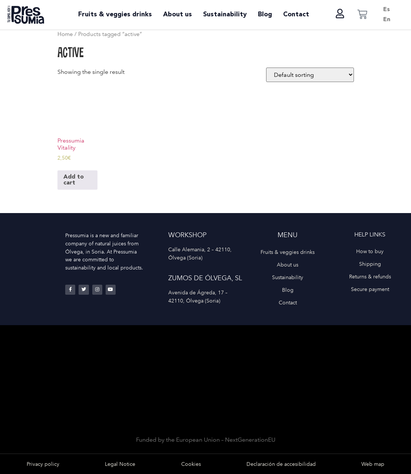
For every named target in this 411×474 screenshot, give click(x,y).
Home (65, 34)
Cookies (191, 464)
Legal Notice (120, 464)
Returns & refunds (370, 276)
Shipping (370, 264)
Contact (296, 15)
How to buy (370, 251)
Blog (265, 15)
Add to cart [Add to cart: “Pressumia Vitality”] (73, 180)
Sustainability (225, 15)
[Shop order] (310, 75)
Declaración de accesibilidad (281, 464)
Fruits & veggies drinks (115, 15)
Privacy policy (43, 464)
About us (177, 15)
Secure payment (370, 289)
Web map (372, 464)
